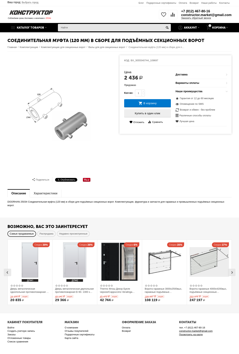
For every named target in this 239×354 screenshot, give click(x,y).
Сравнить (155, 122)
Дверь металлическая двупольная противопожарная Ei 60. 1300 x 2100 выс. (74, 290)
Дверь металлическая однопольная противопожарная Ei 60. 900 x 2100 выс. (29, 290)
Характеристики (45, 193)
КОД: (127, 60)
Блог (141, 2)
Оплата (183, 2)
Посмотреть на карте (191, 334)
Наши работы (209, 2)
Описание (18, 193)
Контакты (224, 2)
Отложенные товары (19, 338)
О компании (71, 327)
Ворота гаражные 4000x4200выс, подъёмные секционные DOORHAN (208, 290)
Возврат (194, 2)
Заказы (11, 334)
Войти (10, 327)
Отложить (136, 122)
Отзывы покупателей (76, 331)
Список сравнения (17, 341)
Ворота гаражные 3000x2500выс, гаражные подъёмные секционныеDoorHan (163, 290)
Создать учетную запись (21, 331)
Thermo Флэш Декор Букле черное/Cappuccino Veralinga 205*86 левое (116, 290)
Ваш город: (22, 2)
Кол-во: (128, 92)
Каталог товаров (30, 27)
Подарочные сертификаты (161, 2)
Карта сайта (71, 338)
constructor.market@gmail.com (206, 15)
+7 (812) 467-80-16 (195, 11)
